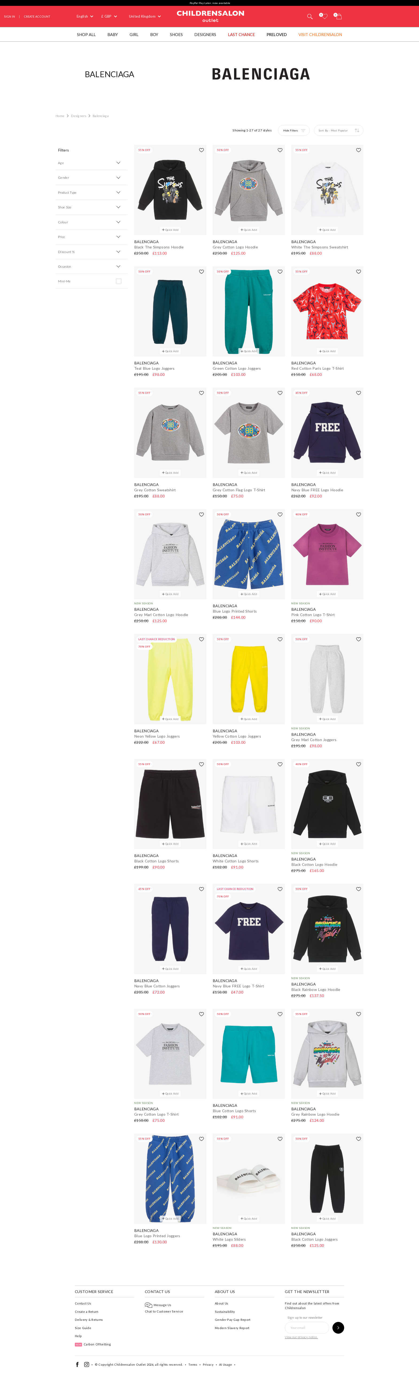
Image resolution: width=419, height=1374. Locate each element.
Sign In (9, 16)
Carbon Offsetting (93, 1344)
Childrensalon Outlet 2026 (133, 1364)
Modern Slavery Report (232, 1328)
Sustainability (225, 1311)
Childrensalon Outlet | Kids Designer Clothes (211, 15)
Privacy (208, 1364)
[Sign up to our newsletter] (338, 1328)
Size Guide (83, 1328)
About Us (221, 1303)
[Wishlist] (324, 16)
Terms (192, 1364)
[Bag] (339, 16)
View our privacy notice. (301, 1337)
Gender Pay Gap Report (232, 1319)
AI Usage (225, 1364)
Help (78, 1336)
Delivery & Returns (89, 1319)
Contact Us (83, 1303)
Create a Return (87, 1311)
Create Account (37, 16)
